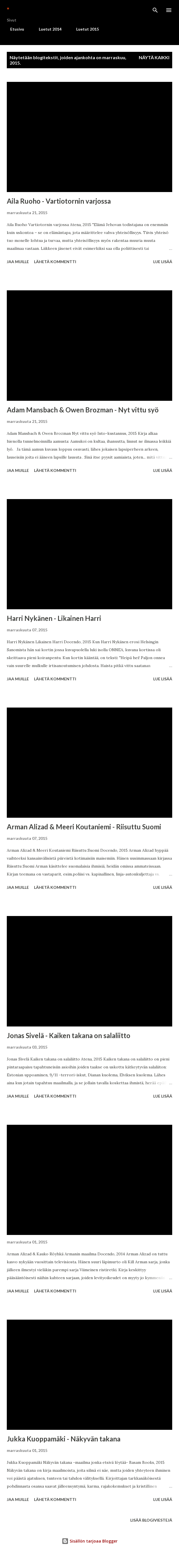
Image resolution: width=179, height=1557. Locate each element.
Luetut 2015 (84, 29)
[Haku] (155, 10)
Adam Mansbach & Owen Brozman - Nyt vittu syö (83, 410)
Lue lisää (162, 261)
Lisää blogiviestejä (151, 1520)
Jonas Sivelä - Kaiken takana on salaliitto (68, 1035)
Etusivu (14, 29)
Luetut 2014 (46, 29)
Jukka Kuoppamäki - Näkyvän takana (63, 1439)
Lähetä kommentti (55, 261)
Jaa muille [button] (18, 261)
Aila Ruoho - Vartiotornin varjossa (59, 201)
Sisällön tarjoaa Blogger (90, 1541)
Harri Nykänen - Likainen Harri (54, 618)
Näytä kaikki (154, 57)
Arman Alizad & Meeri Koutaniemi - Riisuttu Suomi (84, 827)
